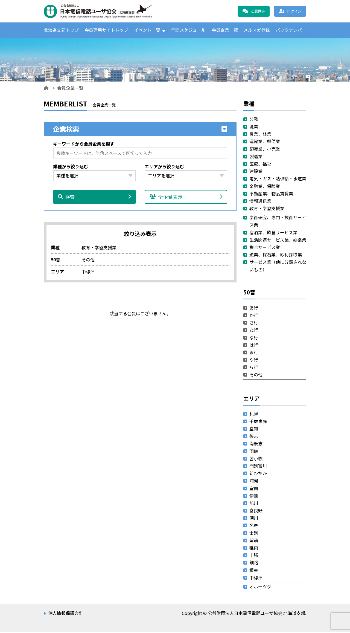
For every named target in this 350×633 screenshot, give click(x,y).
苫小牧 (255, 459)
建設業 (255, 172)
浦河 (253, 481)
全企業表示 (186, 197)
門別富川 (258, 467)
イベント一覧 (147, 30)
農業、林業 (260, 135)
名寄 (253, 526)
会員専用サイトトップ (106, 30)
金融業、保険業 (264, 187)
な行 (253, 338)
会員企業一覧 (225, 30)
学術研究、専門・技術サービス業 (277, 222)
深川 (253, 519)
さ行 (253, 323)
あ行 (253, 308)
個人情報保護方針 (65, 614)
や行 (253, 360)
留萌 (253, 541)
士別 (253, 533)
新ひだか (258, 474)
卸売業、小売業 (264, 149)
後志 (253, 437)
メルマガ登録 (257, 30)
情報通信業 (260, 201)
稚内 (253, 548)
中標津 (255, 578)
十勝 (253, 556)
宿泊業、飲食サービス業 (273, 233)
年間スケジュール (188, 30)
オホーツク (260, 587)
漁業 (253, 127)
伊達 (253, 496)
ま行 (253, 353)
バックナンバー (291, 30)
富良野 (255, 511)
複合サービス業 (264, 248)
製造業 (255, 157)
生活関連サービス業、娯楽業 (277, 240)
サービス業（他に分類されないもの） (277, 267)
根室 (253, 571)
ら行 (253, 368)
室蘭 (253, 489)
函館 (253, 452)
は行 (253, 345)
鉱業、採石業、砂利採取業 (275, 255)
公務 (253, 120)
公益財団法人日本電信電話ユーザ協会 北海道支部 (102, 11)
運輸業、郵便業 (264, 142)
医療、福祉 (260, 164)
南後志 (255, 444)
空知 (253, 429)
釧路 (253, 563)
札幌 (253, 414)
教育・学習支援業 (266, 209)
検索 (94, 197)
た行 (253, 331)
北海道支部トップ (61, 30)
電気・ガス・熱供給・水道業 (277, 179)
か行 (253, 316)
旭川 (253, 504)
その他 (255, 375)
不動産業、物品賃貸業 (271, 194)
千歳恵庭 (258, 422)
